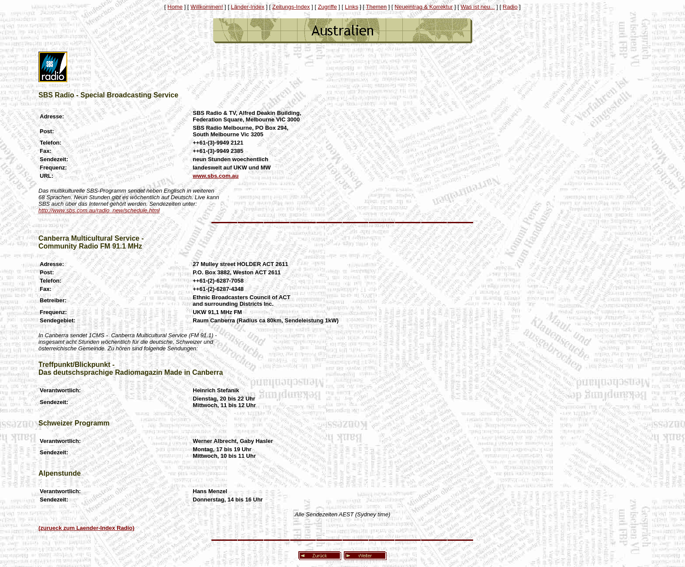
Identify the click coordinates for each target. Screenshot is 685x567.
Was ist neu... (477, 6)
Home (175, 6)
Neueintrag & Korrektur (423, 6)
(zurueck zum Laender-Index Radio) (86, 528)
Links (351, 6)
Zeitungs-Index (291, 6)
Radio (510, 6)
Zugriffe (327, 6)
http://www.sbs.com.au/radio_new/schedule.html (98, 210)
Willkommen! (206, 6)
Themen (376, 6)
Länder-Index (248, 6)
